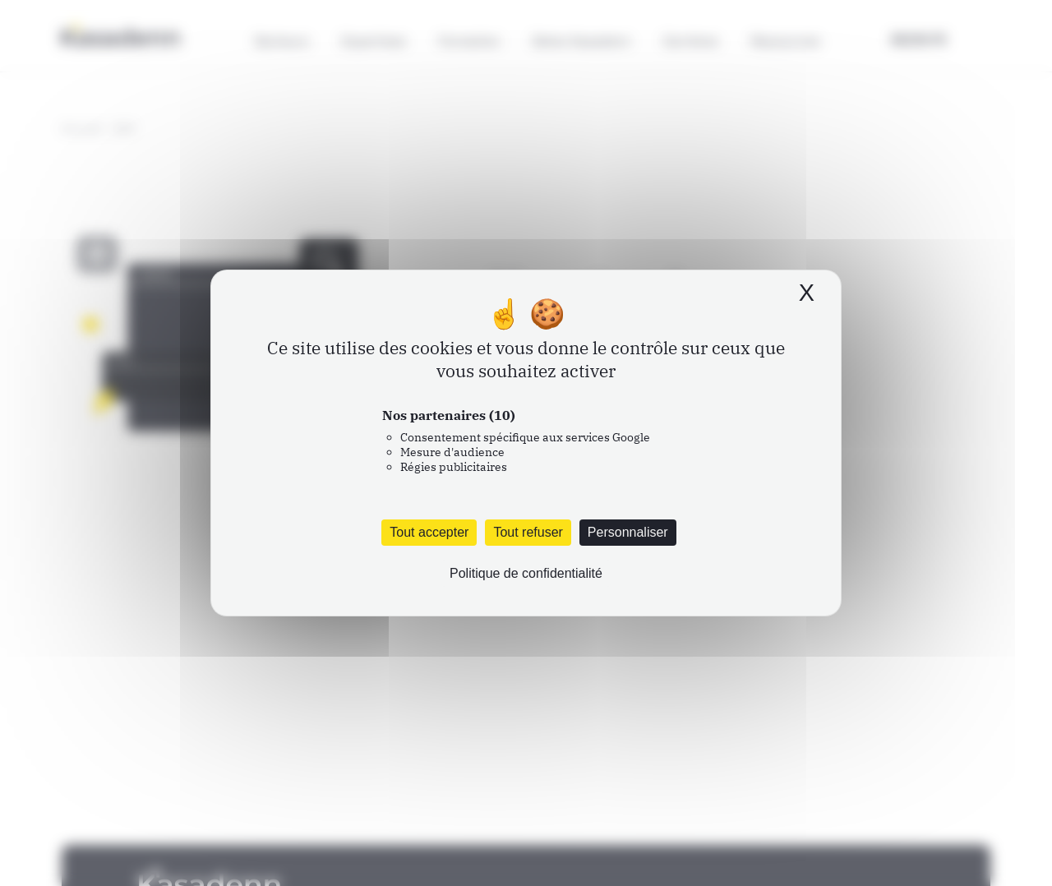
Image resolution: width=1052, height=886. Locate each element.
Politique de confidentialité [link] (526, 573)
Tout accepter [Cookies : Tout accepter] (429, 532)
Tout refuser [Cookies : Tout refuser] (527, 532)
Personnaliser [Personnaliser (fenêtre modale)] (628, 532)
